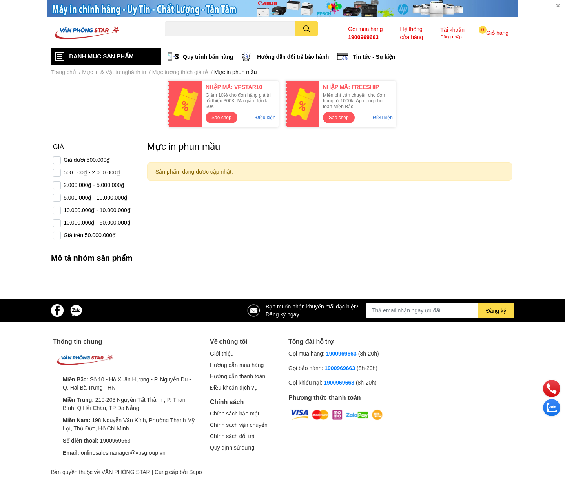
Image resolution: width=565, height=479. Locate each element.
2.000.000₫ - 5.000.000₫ (94, 184)
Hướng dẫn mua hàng (237, 364)
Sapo (195, 471)
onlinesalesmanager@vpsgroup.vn (123, 452)
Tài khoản (452, 29)
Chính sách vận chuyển (239, 424)
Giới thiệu (222, 353)
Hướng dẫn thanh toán (237, 376)
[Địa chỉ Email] (440, 310)
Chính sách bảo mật (234, 413)
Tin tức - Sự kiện (374, 56)
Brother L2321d (272, 41)
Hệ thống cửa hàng (411, 32)
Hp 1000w (175, 41)
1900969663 (363, 37)
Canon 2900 (203, 41)
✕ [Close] (558, 5)
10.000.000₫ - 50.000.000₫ (97, 222)
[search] (306, 28)
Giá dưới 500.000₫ (87, 159)
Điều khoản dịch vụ (234, 387)
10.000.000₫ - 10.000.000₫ (97, 210)
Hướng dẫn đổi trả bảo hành (293, 56)
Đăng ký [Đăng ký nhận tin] (496, 310)
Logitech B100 (236, 41)
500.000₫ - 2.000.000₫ (92, 172)
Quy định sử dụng (232, 447)
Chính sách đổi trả (232, 436)
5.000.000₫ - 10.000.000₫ (96, 197)
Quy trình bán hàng (208, 56)
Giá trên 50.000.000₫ (90, 235)
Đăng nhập (451, 36)
